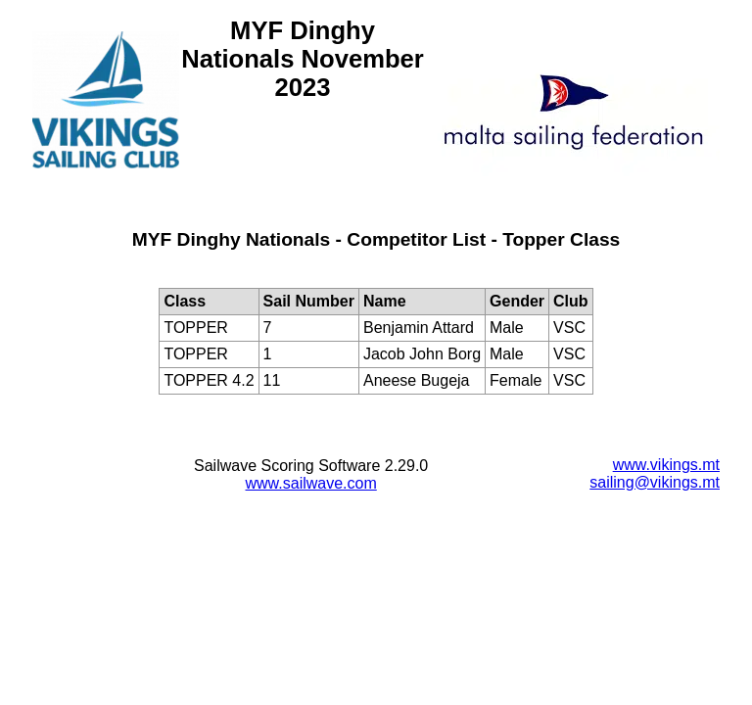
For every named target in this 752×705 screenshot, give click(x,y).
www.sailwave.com (311, 483)
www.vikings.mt (666, 464)
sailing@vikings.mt (654, 482)
